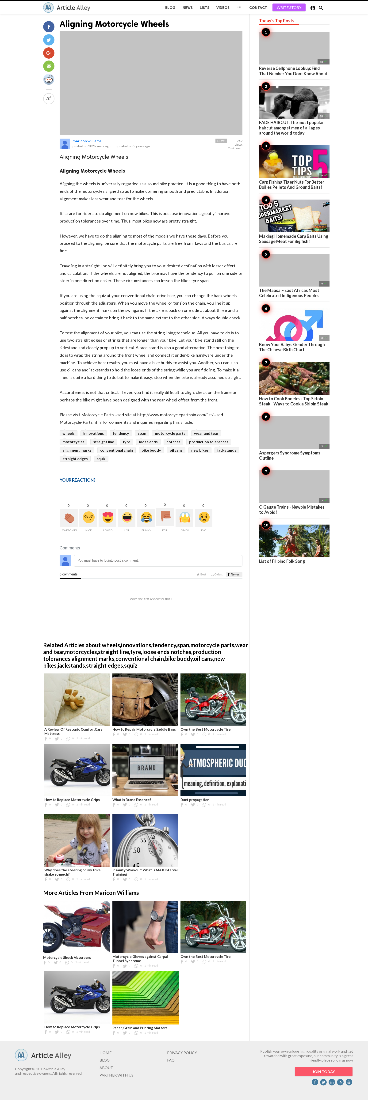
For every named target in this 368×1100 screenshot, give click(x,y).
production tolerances (208, 441)
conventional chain (116, 450)
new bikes (200, 450)
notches (173, 441)
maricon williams (87, 141)
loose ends (148, 441)
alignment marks (77, 450)
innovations (93, 433)
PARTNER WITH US (116, 1075)
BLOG (170, 7)
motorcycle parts (170, 433)
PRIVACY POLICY (182, 1052)
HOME (105, 1052)
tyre (126, 441)
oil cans (176, 450)
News (188, 7)
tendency (121, 433)
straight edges (75, 458)
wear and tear (206, 433)
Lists (204, 7)
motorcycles (73, 441)
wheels (68, 433)
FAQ (171, 1060)
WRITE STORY (289, 7)
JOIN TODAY (323, 1071)
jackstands (226, 450)
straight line (103, 441)
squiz (101, 458)
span (142, 433)
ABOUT (106, 1067)
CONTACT (258, 7)
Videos (223, 7)
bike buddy (151, 450)
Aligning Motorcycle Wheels (114, 24)
